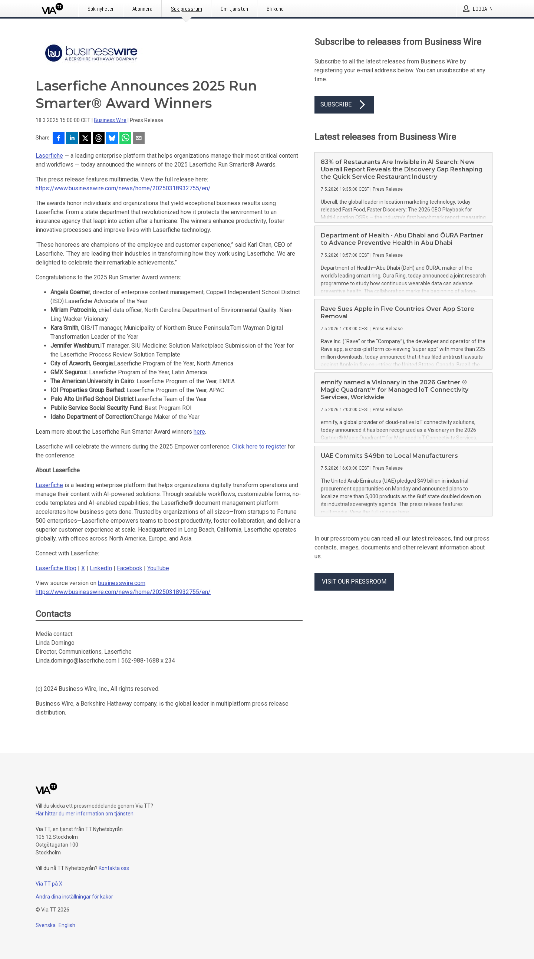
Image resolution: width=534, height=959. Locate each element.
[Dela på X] (85, 138)
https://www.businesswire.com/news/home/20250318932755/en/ (123, 188)
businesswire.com (121, 583)
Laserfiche (49, 155)
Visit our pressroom (354, 581)
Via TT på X (49, 884)
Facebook (129, 568)
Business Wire (110, 120)
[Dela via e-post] (139, 138)
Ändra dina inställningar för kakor (74, 897)
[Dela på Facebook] (59, 138)
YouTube (158, 568)
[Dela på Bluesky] (112, 138)
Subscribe (344, 104)
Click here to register (259, 446)
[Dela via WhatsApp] (125, 138)
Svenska (46, 925)
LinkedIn (101, 568)
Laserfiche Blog (56, 568)
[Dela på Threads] (99, 138)
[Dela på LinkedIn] (72, 138)
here (199, 431)
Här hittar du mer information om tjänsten (85, 814)
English (67, 925)
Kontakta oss (114, 868)
